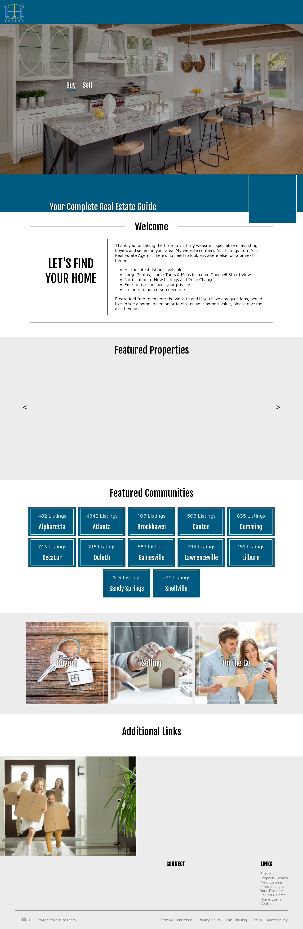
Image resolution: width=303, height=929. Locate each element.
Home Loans (270, 899)
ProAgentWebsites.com (56, 920)
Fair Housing (236, 920)
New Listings (271, 882)
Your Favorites (272, 890)
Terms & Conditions (176, 920)
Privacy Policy (209, 920)
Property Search (274, 878)
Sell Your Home (273, 895)
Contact (267, 903)
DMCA (257, 920)
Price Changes (272, 886)
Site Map (268, 873)
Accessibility (277, 920)
